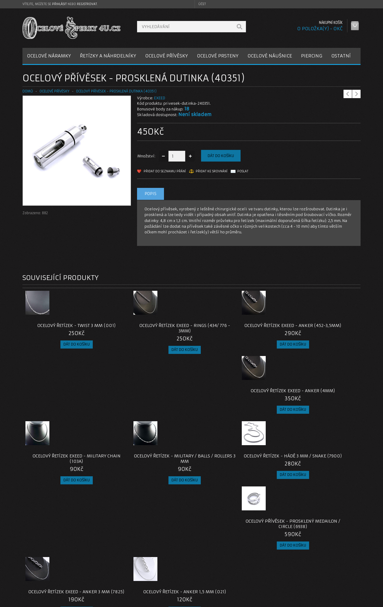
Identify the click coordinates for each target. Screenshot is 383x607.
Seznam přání (269, 576)
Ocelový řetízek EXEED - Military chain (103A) (64, 398)
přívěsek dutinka (82, 519)
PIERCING (311, 56)
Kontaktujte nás (156, 561)
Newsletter (267, 583)
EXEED (159, 98)
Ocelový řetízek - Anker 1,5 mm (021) (149, 469)
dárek (185, 519)
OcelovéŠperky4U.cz (45, 601)
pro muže (166, 519)
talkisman (53, 519)
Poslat (242, 171)
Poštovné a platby (44, 569)
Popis (150, 193)
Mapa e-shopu (155, 576)
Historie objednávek (276, 569)
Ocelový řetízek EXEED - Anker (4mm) (318, 328)
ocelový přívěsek (117, 519)
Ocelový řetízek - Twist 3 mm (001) (64, 325)
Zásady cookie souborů (49, 583)
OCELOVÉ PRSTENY (217, 56)
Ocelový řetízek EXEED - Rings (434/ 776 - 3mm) (149, 328)
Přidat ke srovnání (211, 171)
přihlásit (59, 4)
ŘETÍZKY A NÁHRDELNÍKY (108, 56)
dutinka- (32, 519)
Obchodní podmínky (46, 576)
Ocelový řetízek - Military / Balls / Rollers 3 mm (149, 398)
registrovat (87, 4)
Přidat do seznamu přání (165, 171)
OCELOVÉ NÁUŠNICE (269, 56)
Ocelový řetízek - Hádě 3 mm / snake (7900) (234, 398)
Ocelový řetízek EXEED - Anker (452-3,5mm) (234, 328)
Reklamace (152, 569)
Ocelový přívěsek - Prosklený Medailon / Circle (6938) (318, 398)
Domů (27, 91)
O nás (33, 561)
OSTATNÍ (341, 56)
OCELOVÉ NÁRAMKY (49, 56)
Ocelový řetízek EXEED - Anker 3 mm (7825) (65, 469)
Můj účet (265, 561)
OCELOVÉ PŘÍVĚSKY (166, 56)
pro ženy (144, 519)
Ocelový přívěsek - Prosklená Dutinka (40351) (116, 91)
